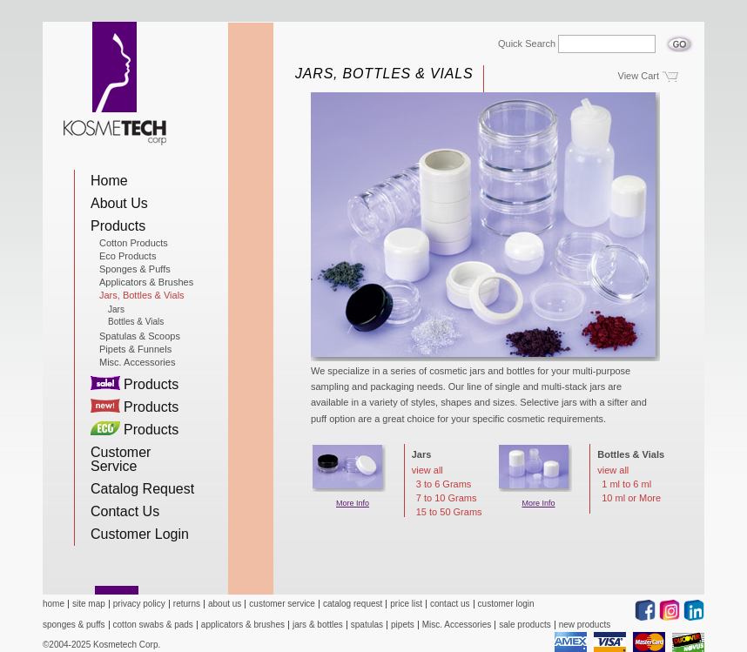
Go (679, 39)
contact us (450, 603)
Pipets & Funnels (135, 349)
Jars (116, 310)
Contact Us (125, 511)
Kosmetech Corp (115, 83)
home (53, 603)
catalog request (352, 603)
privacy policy (139, 603)
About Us (119, 203)
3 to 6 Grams (444, 484)
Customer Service (121, 459)
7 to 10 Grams (446, 498)
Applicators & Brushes (146, 282)
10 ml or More (631, 498)
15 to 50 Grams (449, 512)
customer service (282, 603)
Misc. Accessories (137, 362)
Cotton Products (133, 243)
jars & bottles (318, 624)
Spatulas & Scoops (139, 336)
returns (186, 603)
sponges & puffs (74, 624)
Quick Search (526, 44)
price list (406, 603)
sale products (524, 624)
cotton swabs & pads (153, 624)
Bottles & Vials (136, 322)
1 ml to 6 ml (626, 484)
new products (584, 624)
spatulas (367, 624)
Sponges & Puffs (135, 269)
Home (109, 180)
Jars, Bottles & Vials (142, 295)
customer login (506, 603)
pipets (402, 624)
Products (118, 225)
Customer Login (140, 534)
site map (88, 603)
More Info (352, 503)
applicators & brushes (243, 624)
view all (427, 470)
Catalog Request (142, 488)
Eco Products (127, 256)
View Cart (638, 76)
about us (224, 603)
